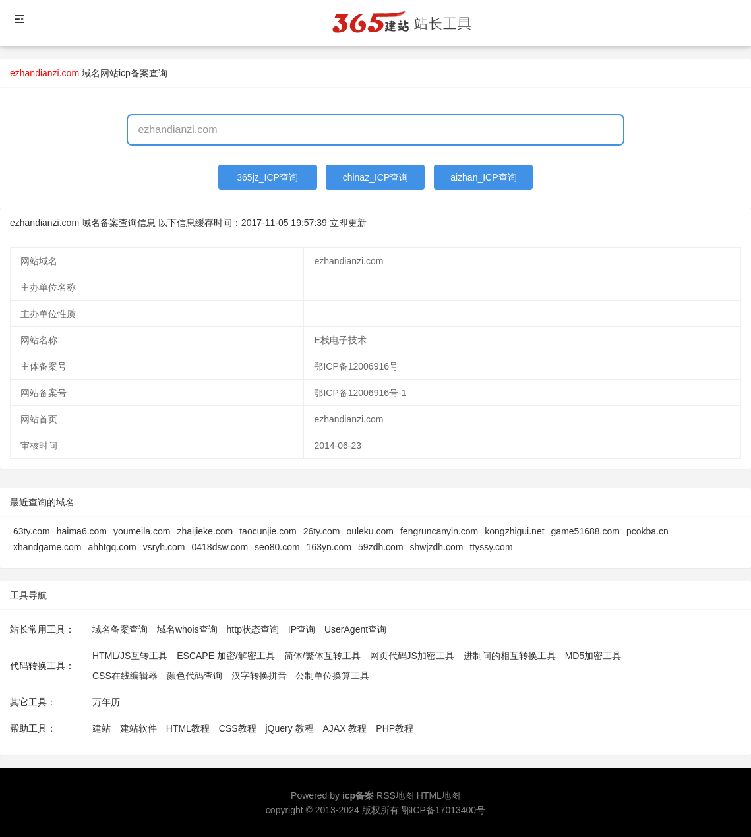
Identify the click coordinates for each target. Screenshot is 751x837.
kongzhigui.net (514, 531)
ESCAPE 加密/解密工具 (226, 655)
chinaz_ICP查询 (376, 177)
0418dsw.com (219, 547)
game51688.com (585, 531)
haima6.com (82, 531)
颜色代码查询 (194, 675)
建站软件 (138, 728)
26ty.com (321, 531)
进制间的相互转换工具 (510, 655)
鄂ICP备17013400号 (444, 810)
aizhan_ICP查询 (483, 177)
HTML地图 (438, 795)
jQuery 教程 (289, 728)
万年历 (106, 702)
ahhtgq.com (112, 547)
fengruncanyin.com (439, 531)
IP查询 (301, 629)
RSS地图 (395, 795)
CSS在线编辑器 (125, 675)
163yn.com (329, 547)
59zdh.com (380, 547)
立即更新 (348, 222)
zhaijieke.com (205, 531)
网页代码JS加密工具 (412, 655)
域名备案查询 (120, 629)
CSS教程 (237, 728)
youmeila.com (141, 531)
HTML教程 (188, 728)
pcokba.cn (647, 531)
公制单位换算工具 (332, 675)
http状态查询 (253, 629)
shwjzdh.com (437, 547)
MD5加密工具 (593, 655)
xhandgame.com (47, 547)
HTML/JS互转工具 (129, 655)
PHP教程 (394, 728)
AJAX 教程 (345, 728)
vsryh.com (164, 547)
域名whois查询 (187, 629)
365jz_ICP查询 (267, 177)
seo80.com (277, 547)
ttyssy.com (490, 547)
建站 (101, 728)
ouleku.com (370, 531)
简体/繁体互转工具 (322, 655)
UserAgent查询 (355, 629)
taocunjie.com (267, 531)
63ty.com (31, 531)
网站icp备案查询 (133, 73)
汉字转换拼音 (259, 675)
